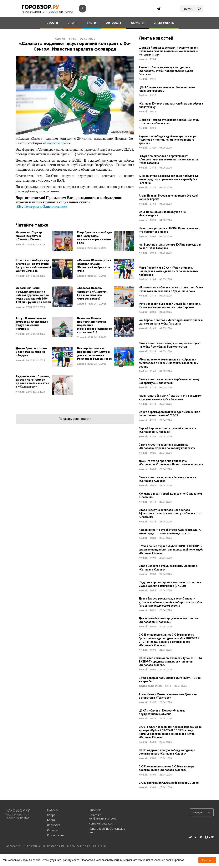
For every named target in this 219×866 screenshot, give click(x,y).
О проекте (95, 810)
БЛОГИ (91, 22)
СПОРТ (72, 22)
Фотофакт (53, 825)
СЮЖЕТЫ (137, 22)
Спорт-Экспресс (57, 143)
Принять (207, 860)
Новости (53, 810)
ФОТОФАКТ (113, 22)
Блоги (51, 820)
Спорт (51, 815)
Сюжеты (52, 830)
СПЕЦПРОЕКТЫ (164, 22)
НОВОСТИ (51, 22)
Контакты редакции (101, 823)
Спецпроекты (55, 835)
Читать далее (44, 241)
